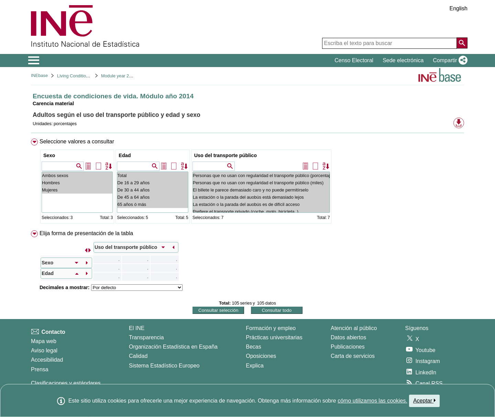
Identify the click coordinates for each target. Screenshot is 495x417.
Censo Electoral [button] (353, 60)
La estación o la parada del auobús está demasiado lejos (261, 197)
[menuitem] (247, 182)
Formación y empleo (271, 328)
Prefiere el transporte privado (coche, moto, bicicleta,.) (261, 211)
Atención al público (354, 328)
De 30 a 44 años (152, 190)
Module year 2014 (118, 75)
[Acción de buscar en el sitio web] (462, 42)
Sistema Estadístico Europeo (164, 366)
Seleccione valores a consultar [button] (77, 141)
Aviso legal (44, 350)
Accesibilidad (47, 360)
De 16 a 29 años (152, 182)
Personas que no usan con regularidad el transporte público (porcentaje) (261, 175)
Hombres (77, 182)
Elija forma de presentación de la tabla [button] (86, 233)
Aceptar (424, 400)
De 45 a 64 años (152, 197)
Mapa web (43, 341)
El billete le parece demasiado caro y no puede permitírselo (261, 190)
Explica (255, 366)
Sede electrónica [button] (403, 60)
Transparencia (146, 337)
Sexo (49, 155)
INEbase (39, 75)
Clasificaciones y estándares (66, 383)
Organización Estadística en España (173, 347)
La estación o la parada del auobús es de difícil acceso (261, 204)
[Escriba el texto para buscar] (389, 43)
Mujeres (77, 190)
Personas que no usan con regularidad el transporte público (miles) (261, 182)
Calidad (138, 356)
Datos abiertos (348, 337)
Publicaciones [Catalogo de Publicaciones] (348, 347)
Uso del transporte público (225, 155)
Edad (125, 155)
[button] (449, 60)
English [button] (459, 8)
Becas (253, 347)
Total (152, 175)
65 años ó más (152, 204)
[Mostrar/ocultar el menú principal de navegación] (34, 60)
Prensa (39, 369)
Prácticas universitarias (274, 337)
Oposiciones (261, 356)
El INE (136, 328)
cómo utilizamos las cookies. (372, 401)
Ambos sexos (77, 175)
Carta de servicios (353, 356)
